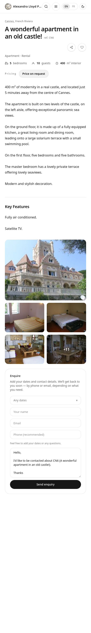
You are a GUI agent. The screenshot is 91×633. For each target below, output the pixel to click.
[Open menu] (56, 6)
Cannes (9, 21)
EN (66, 6)
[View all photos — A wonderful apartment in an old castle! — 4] (66, 349)
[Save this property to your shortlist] (82, 47)
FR (73, 6)
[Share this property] (71, 47)
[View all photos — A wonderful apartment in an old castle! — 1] (24, 317)
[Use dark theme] (83, 6)
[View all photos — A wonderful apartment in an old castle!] (45, 270)
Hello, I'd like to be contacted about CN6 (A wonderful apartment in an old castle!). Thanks (45, 463)
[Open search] (46, 6)
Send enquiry (45, 484)
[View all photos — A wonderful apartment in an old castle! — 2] (66, 317)
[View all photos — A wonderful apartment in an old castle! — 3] (24, 349)
